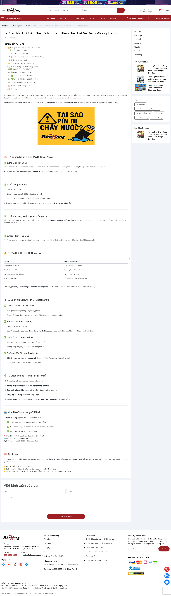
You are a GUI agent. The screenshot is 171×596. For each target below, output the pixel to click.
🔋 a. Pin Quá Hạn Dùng (19, 50)
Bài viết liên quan (141, 128)
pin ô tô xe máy (142, 118)
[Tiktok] (15, 564)
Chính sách (90, 535)
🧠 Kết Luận (12, 89)
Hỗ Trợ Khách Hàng (51, 535)
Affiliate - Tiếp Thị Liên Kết (54, 556)
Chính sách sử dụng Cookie (96, 560)
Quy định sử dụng (92, 556)
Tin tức (137, 47)
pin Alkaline (140, 104)
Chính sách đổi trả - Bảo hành (97, 552)
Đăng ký (47, 547)
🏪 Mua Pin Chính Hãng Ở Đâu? (20, 86)
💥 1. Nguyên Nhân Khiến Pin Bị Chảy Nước (24, 48)
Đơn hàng (138, 55)
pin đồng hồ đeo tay (143, 113)
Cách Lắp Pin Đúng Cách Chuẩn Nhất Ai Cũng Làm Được (156, 87)
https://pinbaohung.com (22, 438)
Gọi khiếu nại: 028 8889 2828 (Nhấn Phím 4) (60, 569)
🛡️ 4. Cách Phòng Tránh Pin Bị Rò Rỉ (22, 82)
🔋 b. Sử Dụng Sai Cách (19, 53)
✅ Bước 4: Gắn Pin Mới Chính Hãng (24, 79)
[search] (121, 11)
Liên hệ (137, 51)
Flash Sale (138, 43)
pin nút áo (159, 113)
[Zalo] (26, 564)
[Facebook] (3, 564)
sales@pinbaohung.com (33, 555)
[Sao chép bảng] (130, 258)
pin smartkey (157, 118)
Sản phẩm (138, 39)
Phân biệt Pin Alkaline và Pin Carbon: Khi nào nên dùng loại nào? (157, 79)
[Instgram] (20, 564)
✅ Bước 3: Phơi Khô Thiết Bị (22, 76)
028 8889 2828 (10, 555)
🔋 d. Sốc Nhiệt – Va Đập (19, 60)
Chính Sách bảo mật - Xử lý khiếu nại (100, 539)
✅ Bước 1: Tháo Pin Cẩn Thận (21, 69)
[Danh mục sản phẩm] (59, 11)
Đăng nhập (48, 543)
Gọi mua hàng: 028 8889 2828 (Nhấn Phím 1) (61, 565)
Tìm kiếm (47, 539)
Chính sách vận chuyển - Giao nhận (99, 543)
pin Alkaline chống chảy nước (147, 109)
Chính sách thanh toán (95, 547)
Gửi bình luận (66, 516)
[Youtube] (9, 564)
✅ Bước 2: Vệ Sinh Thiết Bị (21, 72)
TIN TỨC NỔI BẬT (141, 62)
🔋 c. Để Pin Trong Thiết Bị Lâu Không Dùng (27, 57)
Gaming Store (50, 593)
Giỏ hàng (47, 552)
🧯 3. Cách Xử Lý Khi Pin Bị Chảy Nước (23, 67)
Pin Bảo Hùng (24, 593)
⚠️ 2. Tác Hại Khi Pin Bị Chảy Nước (21, 63)
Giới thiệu (138, 36)
